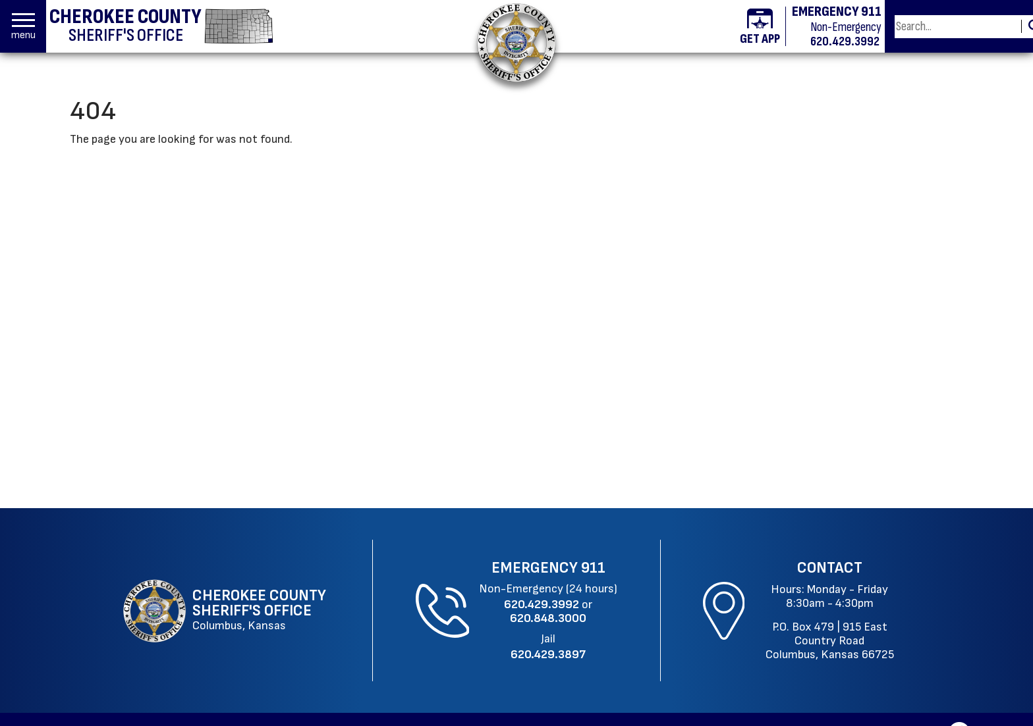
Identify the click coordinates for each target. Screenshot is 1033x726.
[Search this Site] (956, 26)
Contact (829, 568)
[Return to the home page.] (516, 42)
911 (593, 568)
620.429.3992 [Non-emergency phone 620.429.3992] (844, 41)
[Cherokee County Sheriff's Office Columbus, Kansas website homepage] (226, 611)
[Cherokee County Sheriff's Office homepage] (161, 26)
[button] (23, 26)
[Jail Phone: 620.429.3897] (548, 654)
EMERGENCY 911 (836, 12)
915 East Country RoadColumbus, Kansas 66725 (830, 640)
